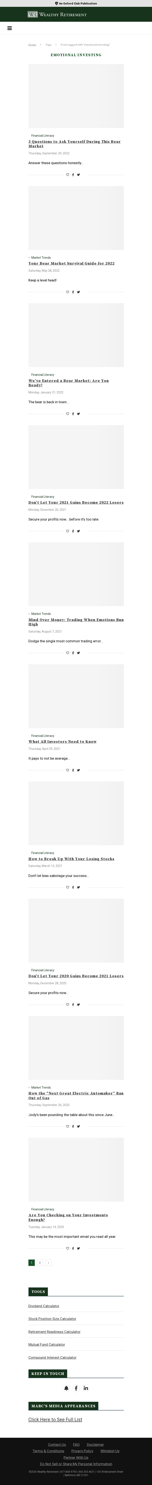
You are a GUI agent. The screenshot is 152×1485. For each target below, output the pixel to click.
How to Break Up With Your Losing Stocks (71, 859)
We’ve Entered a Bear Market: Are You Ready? (68, 383)
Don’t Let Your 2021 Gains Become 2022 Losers (76, 502)
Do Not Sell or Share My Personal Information (76, 1464)
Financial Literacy (42, 135)
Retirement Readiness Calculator (54, 1332)
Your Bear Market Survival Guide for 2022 (71, 263)
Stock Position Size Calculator (52, 1319)
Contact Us (57, 1444)
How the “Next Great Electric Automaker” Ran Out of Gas (76, 1095)
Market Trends (41, 257)
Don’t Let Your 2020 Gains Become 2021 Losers (76, 976)
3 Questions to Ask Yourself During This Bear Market (74, 144)
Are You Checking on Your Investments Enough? (68, 1217)
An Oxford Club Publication (78, 3)
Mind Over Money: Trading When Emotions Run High (76, 622)
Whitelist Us (110, 1451)
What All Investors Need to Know (62, 741)
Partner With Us (76, 1457)
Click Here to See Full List (55, 1419)
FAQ (76, 1444)
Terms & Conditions (48, 1451)
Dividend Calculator (43, 1306)
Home (32, 44)
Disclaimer (95, 1444)
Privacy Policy (82, 1451)
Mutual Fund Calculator (46, 1344)
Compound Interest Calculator (52, 1357)
